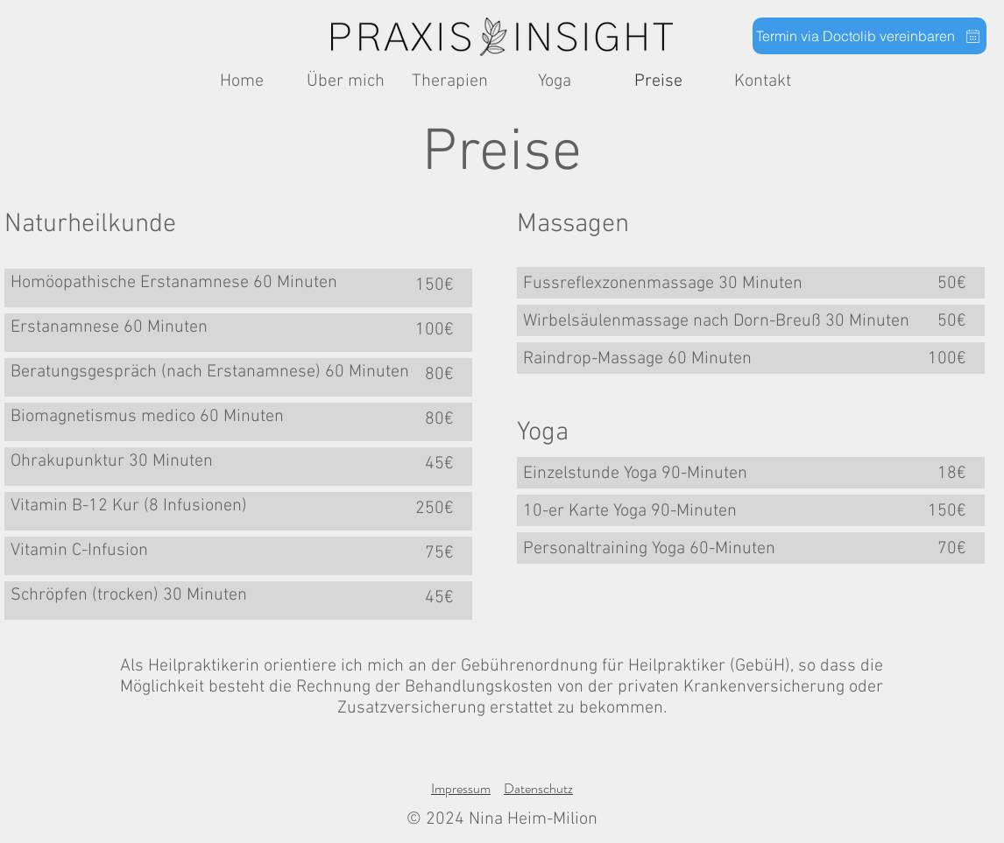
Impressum (461, 788)
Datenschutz (538, 788)
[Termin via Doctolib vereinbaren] (869, 36)
